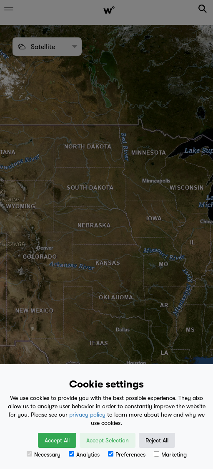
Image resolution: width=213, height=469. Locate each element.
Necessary (43, 454)
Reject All (156, 440)
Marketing (170, 454)
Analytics (84, 454)
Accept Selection (107, 440)
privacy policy (87, 414)
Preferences (126, 454)
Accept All (57, 440)
